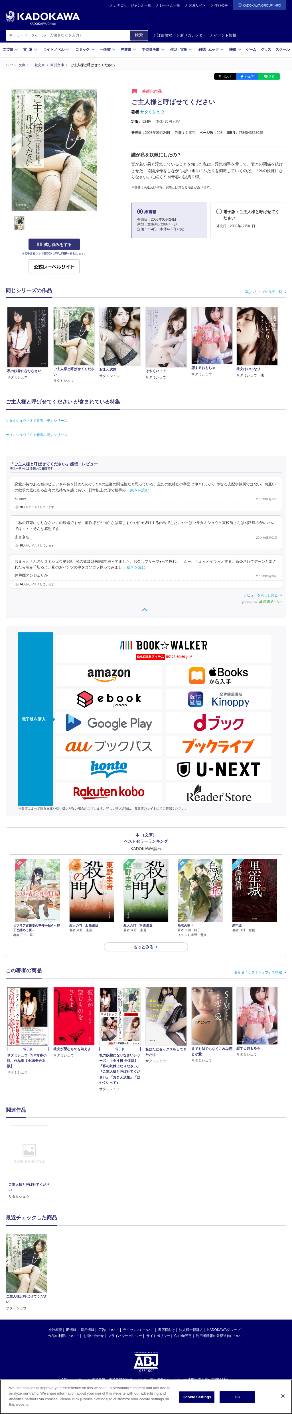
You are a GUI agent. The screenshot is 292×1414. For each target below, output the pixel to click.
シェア (249, 76)
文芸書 (10, 49)
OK (237, 1397)
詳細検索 (162, 35)
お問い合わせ (93, 1277)
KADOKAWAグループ (223, 1271)
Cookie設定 (183, 1277)
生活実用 (181, 49)
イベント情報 (223, 35)
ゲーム (251, 49)
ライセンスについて (138, 1271)
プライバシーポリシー (125, 1277)
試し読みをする (54, 244)
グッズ (266, 49)
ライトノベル (56, 49)
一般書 (107, 49)
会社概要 (55, 1271)
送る (271, 76)
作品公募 (221, 5)
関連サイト (197, 5)
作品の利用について (63, 1277)
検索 (139, 35)
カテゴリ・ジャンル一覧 (132, 5)
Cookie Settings (196, 1397)
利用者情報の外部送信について (220, 1277)
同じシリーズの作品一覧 (263, 292)
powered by (262, 602)
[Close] (283, 1396)
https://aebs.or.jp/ (126, 1330)
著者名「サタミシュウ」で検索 (258, 972)
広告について (108, 1271)
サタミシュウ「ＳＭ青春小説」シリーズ (36, 421)
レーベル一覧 (170, 5)
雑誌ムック (211, 49)
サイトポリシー (158, 1277)
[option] (29, 1162)
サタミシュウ (152, 112)
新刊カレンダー (191, 35)
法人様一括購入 (191, 1271)
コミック (84, 49)
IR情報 (71, 1271)
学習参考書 (153, 49)
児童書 (128, 49)
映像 (235, 49)
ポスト (227, 76)
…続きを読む (138, 490)
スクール (282, 49)
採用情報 (87, 1271)
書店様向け (166, 1271)
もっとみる (143, 947)
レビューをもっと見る (261, 595)
